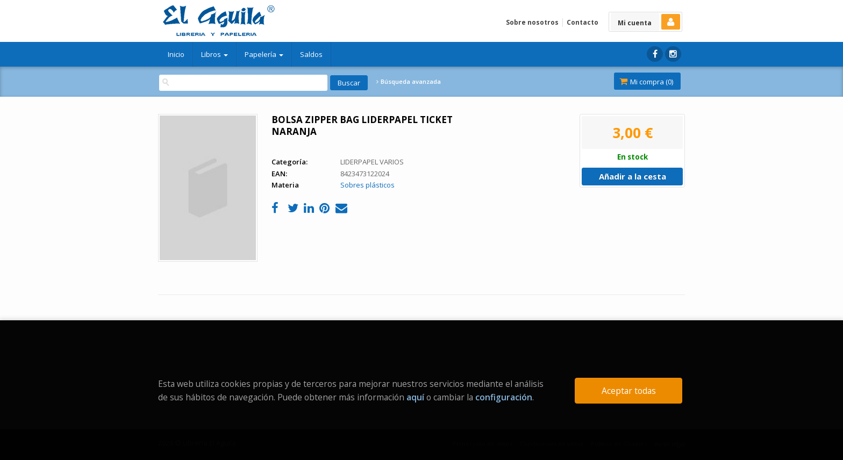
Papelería (264, 54)
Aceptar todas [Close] (629, 391)
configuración (503, 397)
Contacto (582, 22)
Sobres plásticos (367, 185)
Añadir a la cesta (632, 176)
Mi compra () (646, 82)
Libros (214, 54)
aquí (415, 397)
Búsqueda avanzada (408, 81)
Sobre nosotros (532, 22)
